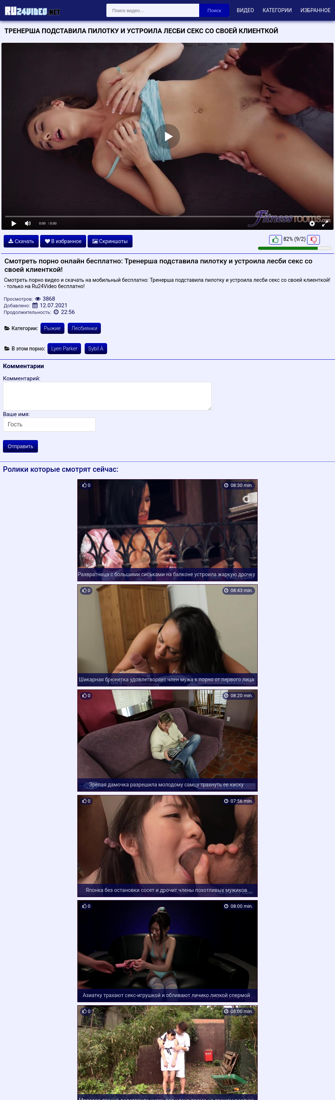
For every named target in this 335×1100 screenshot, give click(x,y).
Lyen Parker (64, 349)
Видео (245, 10)
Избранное (315, 10)
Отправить (20, 446)
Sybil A (95, 349)
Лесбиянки (84, 328)
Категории (277, 10)
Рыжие (52, 328)
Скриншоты (110, 241)
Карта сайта (16, 1086)
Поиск (214, 10)
